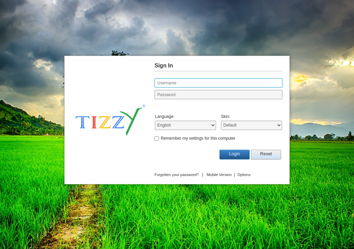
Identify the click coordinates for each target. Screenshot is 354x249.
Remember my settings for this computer (198, 138)
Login (234, 153)
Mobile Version (219, 175)
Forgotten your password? (177, 175)
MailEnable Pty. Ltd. (95, 189)
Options (244, 175)
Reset (266, 153)
